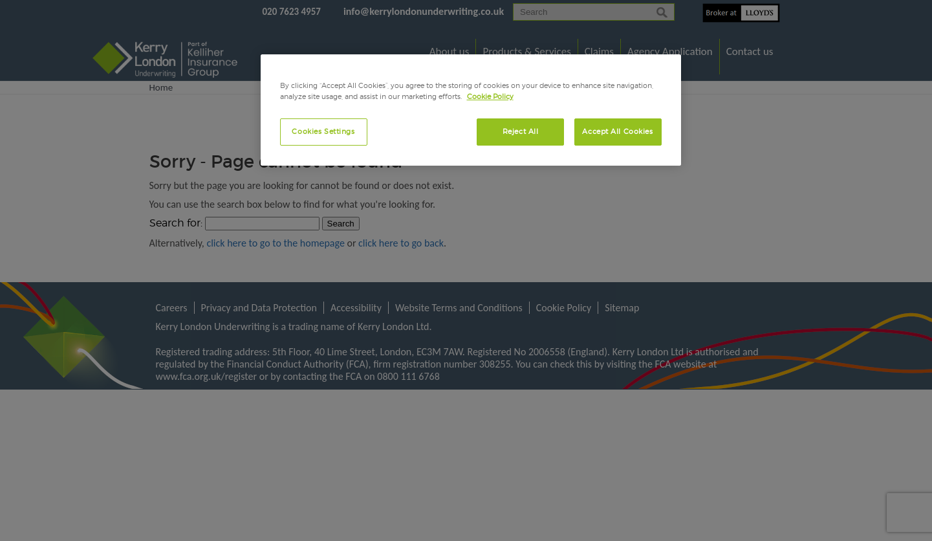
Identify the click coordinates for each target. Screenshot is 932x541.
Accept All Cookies (617, 131)
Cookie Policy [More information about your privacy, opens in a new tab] (490, 96)
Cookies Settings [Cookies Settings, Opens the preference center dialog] (323, 131)
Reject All (521, 131)
